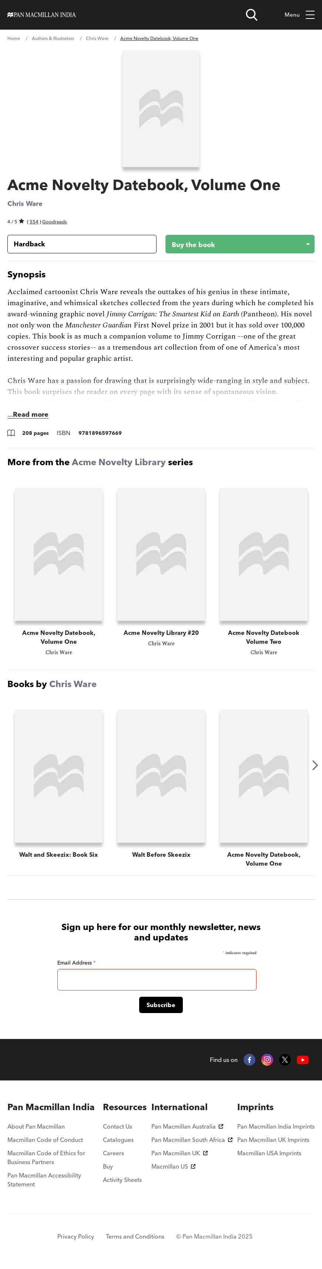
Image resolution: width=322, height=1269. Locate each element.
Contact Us (117, 1126)
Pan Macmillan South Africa (191, 1139)
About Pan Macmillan (36, 1126)
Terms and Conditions (135, 1236)
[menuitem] (52, 1107)
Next (315, 765)
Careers (113, 1153)
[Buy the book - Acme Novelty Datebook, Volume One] (234, 244)
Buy (108, 1166)
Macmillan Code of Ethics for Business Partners (46, 1157)
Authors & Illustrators (53, 38)
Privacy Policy (75, 1236)
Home (13, 38)
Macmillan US (173, 1166)
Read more (30, 414)
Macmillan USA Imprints (269, 1153)
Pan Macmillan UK (179, 1153)
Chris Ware (97, 38)
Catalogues (118, 1139)
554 (34, 221)
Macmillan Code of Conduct (45, 1139)
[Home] (41, 14)
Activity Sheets (122, 1179)
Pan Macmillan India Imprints (276, 1126)
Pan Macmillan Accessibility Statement (44, 1180)
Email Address (76, 962)
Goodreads (54, 221)
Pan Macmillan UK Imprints (273, 1139)
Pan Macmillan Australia (187, 1126)
